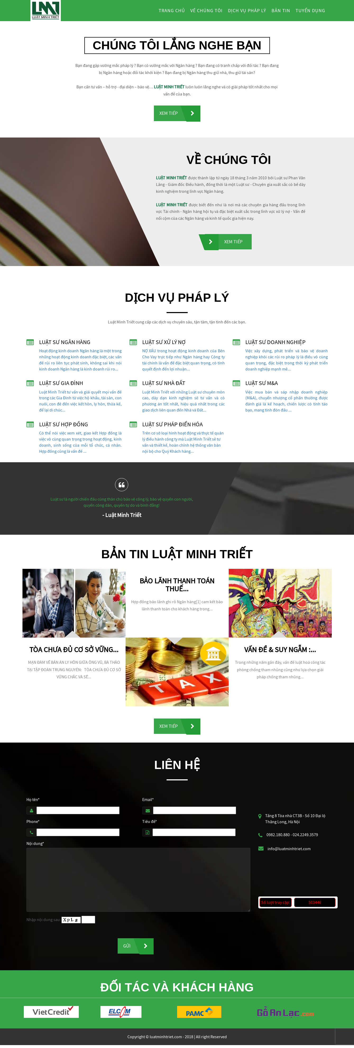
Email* (148, 801)
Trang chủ (172, 10)
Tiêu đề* (149, 823)
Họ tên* (33, 801)
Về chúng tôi (206, 10)
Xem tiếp (168, 113)
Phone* (33, 823)
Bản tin (281, 10)
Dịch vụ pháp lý (247, 10)
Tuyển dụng (310, 10)
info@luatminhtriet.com (289, 850)
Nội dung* (35, 845)
